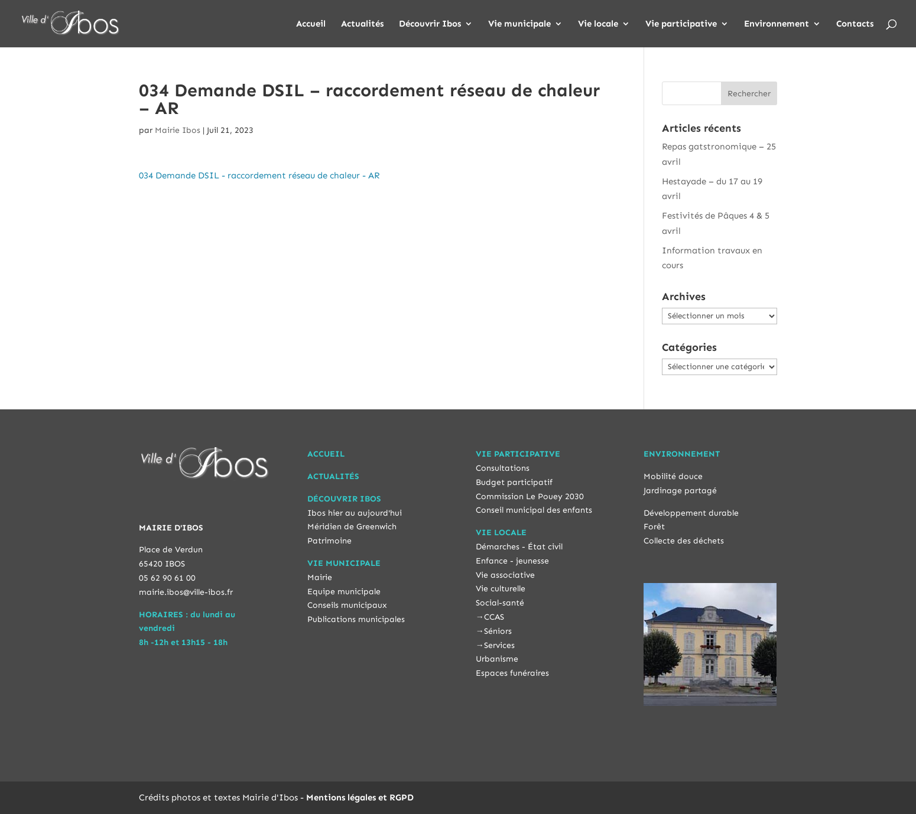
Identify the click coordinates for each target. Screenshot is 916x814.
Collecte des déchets (684, 541)
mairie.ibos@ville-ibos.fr (186, 592)
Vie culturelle (500, 589)
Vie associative (505, 575)
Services (499, 645)
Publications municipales (356, 619)
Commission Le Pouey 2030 (530, 496)
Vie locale (598, 24)
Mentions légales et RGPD (360, 797)
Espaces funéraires (512, 673)
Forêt (654, 527)
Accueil (311, 24)
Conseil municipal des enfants (534, 510)
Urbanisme (497, 659)
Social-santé (500, 603)
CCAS (494, 617)
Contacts (854, 24)
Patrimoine (329, 541)
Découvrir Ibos (430, 24)
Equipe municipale (344, 592)
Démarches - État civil (519, 547)
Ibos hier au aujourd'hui (354, 513)
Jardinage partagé (680, 491)
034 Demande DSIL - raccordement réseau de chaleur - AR (259, 175)
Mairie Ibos (177, 130)
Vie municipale (519, 24)
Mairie (319, 577)
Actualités (362, 24)
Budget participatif (514, 482)
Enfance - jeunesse (512, 561)
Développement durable (691, 513)
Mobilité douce (673, 476)
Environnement (776, 24)
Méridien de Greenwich (352, 527)
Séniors (498, 631)
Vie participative (681, 24)
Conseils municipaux (347, 605)
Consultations (503, 468)
